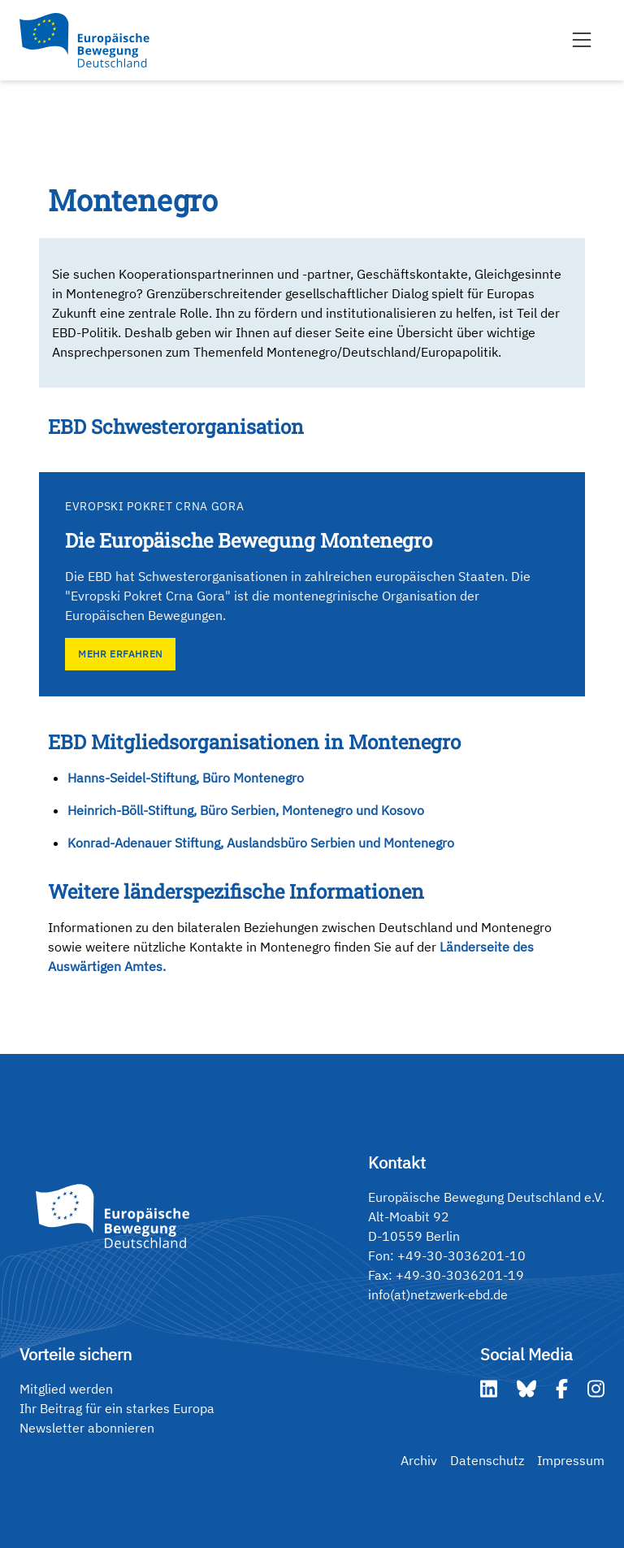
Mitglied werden (66, 1389)
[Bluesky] (526, 1388)
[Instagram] (595, 1388)
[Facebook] (562, 1388)
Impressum (570, 1460)
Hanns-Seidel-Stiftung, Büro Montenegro (185, 778)
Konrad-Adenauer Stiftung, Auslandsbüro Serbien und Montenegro (260, 843)
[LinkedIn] (488, 1388)
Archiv (419, 1460)
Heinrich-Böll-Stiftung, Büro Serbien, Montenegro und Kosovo (245, 810)
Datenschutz (487, 1460)
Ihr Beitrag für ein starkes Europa (117, 1408)
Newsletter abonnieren (87, 1428)
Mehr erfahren (120, 654)
